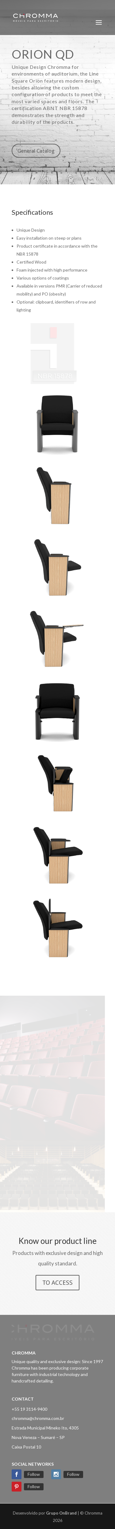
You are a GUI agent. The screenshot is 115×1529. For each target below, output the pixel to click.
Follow (34, 1474)
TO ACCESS (57, 1282)
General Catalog (36, 151)
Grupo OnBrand (61, 1513)
